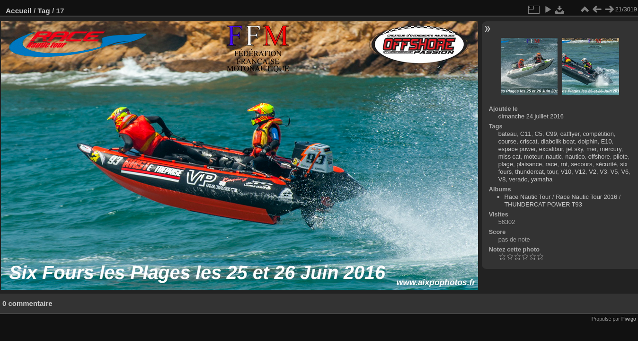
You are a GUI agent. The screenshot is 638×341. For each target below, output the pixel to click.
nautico (575, 156)
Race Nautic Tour (528, 196)
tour (552, 171)
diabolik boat (558, 141)
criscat (528, 141)
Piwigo (628, 319)
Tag (43, 11)
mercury (610, 149)
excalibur (551, 149)
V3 (603, 171)
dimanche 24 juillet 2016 (531, 116)
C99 (551, 133)
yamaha (542, 179)
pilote (620, 156)
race (551, 164)
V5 (614, 171)
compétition (598, 133)
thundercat (529, 171)
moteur (533, 156)
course (507, 141)
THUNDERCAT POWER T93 (543, 204)
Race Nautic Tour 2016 (586, 196)
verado (518, 179)
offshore (599, 156)
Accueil (19, 11)
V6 (625, 171)
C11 (525, 133)
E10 (606, 141)
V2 (592, 171)
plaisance (529, 164)
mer (591, 149)
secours (581, 164)
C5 (538, 133)
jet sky (574, 149)
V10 (565, 171)
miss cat (509, 156)
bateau (507, 133)
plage (505, 164)
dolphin (587, 141)
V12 (580, 171)
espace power (517, 149)
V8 (502, 179)
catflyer (570, 133)
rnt (563, 164)
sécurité (606, 164)
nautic (554, 156)
